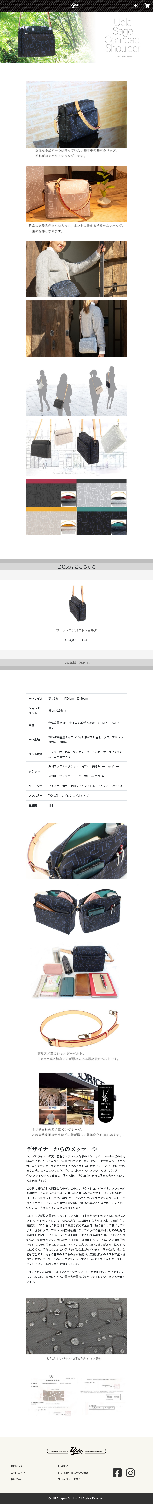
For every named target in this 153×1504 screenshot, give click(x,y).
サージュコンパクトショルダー (76, 632)
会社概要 (16, 1479)
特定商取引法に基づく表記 (73, 1472)
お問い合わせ (18, 1466)
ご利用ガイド (18, 1472)
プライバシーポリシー (70, 1479)
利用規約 (63, 1466)
